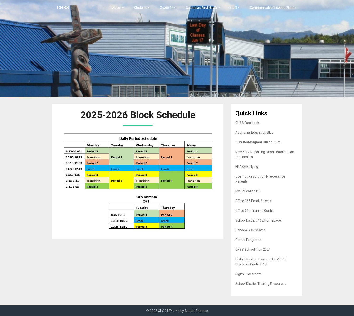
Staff (233, 7)
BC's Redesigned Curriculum (257, 142)
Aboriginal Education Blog (254, 132)
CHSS (63, 7)
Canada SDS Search (250, 230)
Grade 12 (166, 7)
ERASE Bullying (246, 167)
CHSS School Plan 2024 (252, 249)
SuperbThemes (196, 311)
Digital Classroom (248, 274)
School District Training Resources (260, 284)
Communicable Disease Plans (272, 7)
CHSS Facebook (247, 123)
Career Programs (248, 240)
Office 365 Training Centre (254, 210)
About (116, 7)
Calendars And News (201, 7)
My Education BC (248, 191)
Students (141, 7)
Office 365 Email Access (253, 201)
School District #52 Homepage (258, 220)
